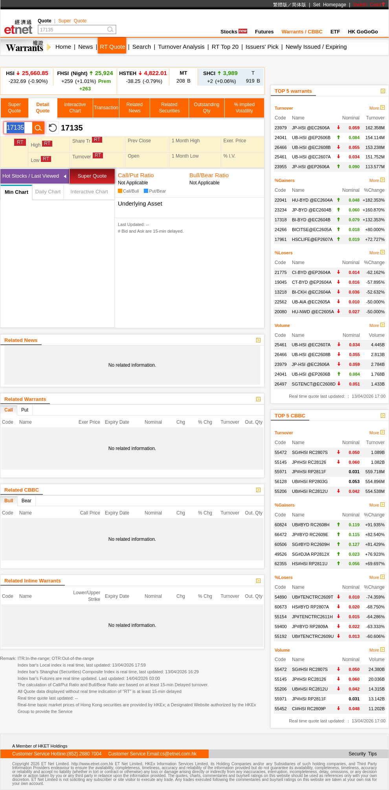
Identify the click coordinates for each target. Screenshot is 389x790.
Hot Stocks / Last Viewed (30, 176)
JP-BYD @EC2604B (311, 210)
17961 (281, 239)
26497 (281, 384)
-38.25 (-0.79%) (143, 77)
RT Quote (112, 46)
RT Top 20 (225, 46)
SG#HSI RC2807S (310, 452)
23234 (281, 210)
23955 (281, 166)
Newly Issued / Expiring (316, 46)
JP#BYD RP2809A (310, 626)
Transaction (106, 107)
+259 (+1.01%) (85, 81)
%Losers (284, 252)
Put (24, 410)
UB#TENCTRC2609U (313, 636)
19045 (281, 282)
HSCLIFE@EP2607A (312, 239)
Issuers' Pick (262, 46)
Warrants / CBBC (302, 32)
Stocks (233, 32)
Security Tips (363, 754)
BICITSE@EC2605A (312, 229)
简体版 (299, 4)
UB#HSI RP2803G (310, 481)
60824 (281, 524)
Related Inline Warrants (32, 581)
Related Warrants (25, 399)
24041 (281, 137)
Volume (282, 325)
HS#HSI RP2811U (310, 563)
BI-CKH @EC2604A (311, 292)
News (85, 46)
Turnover (284, 108)
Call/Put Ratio (136, 175)
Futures (264, 32)
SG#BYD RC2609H (311, 544)
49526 (281, 554)
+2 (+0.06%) (220, 77)
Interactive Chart (89, 192)
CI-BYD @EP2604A (311, 272)
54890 (281, 597)
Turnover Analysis (181, 46)
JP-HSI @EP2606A (311, 166)
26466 (281, 147)
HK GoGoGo (363, 32)
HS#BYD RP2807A (310, 606)
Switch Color (369, 4)
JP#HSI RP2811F (309, 471)
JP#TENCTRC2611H (312, 616)
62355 (281, 563)
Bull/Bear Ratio (209, 175)
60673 (281, 606)
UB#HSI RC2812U (310, 491)
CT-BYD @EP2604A (312, 282)
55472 (281, 452)
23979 (281, 127)
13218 (281, 292)
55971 (281, 471)
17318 (281, 219)
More (377, 108)
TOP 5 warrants (293, 91)
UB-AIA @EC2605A (311, 301)
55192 (281, 636)
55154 (281, 616)
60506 (281, 544)
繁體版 (280, 4)
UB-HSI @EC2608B (311, 147)
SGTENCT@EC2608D (314, 384)
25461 (281, 156)
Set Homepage (329, 4)
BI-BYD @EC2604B (311, 219)
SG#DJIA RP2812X (310, 554)
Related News (21, 340)
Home (63, 46)
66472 (281, 534)
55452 (281, 708)
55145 (281, 462)
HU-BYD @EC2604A (312, 200)
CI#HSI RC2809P (309, 708)
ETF (335, 32)
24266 (281, 229)
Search (141, 46)
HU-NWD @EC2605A (313, 311)
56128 (281, 481)
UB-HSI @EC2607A (311, 156)
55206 (281, 491)
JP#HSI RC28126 (309, 462)
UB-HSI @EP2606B (311, 137)
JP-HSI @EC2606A (311, 127)
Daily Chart (48, 192)
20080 (281, 311)
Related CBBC (21, 490)
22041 (281, 200)
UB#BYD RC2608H (310, 524)
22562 (281, 301)
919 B (253, 77)
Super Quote (72, 21)
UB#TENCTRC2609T (312, 597)
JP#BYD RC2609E (310, 534)
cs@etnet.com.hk (178, 754)
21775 (281, 272)
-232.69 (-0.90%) (27, 77)
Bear (26, 500)
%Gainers (285, 180)
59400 (281, 626)
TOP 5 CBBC (290, 416)
